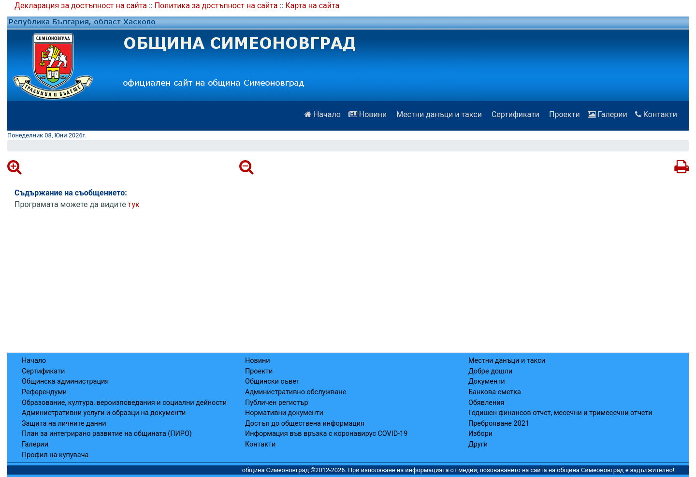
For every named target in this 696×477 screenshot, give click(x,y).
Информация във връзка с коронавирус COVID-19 (326, 434)
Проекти (563, 114)
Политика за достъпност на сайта (216, 5)
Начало (322, 114)
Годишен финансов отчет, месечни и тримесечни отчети (560, 413)
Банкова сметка (494, 392)
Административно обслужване (295, 392)
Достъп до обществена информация (304, 423)
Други (478, 444)
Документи (486, 381)
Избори (480, 434)
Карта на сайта (312, 5)
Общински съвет (272, 381)
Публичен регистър (276, 403)
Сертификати (514, 114)
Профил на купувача (55, 455)
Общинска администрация (65, 381)
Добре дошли (490, 371)
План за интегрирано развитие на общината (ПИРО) (107, 434)
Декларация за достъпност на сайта (80, 5)
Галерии (607, 114)
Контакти (656, 114)
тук (134, 204)
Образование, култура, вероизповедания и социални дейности (124, 403)
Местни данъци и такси (438, 114)
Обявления (486, 403)
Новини (367, 114)
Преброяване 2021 (498, 423)
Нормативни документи (284, 413)
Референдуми (44, 392)
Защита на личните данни (64, 423)
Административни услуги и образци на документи (104, 413)
